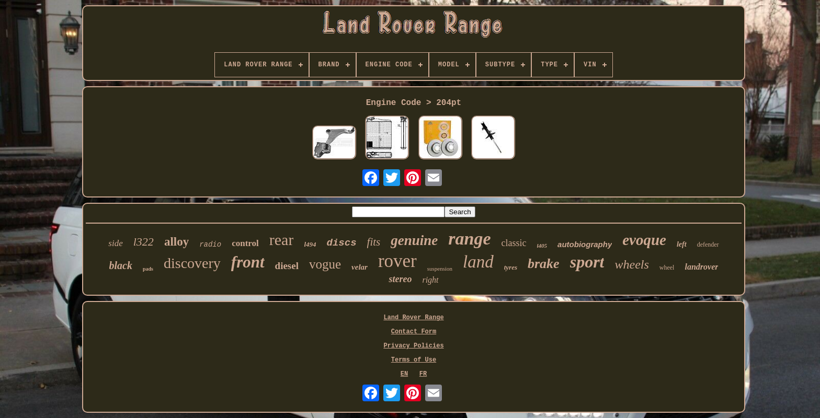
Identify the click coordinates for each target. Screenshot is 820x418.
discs (342, 243)
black (120, 265)
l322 (143, 241)
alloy (176, 241)
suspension (439, 268)
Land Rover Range (413, 317)
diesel (287, 265)
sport (587, 261)
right (430, 279)
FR (423, 374)
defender (708, 244)
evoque (644, 239)
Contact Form (413, 331)
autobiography (584, 244)
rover (397, 261)
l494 (310, 244)
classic (514, 243)
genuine (414, 240)
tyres (510, 267)
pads (148, 269)
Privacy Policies (413, 346)
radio (210, 244)
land (478, 261)
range (469, 238)
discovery (192, 263)
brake (544, 263)
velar (359, 267)
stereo (400, 279)
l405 (542, 245)
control (245, 243)
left (682, 244)
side (115, 243)
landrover (701, 266)
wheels (631, 264)
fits (374, 242)
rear (281, 239)
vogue (325, 264)
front (248, 262)
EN (404, 374)
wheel (667, 267)
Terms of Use (413, 360)
